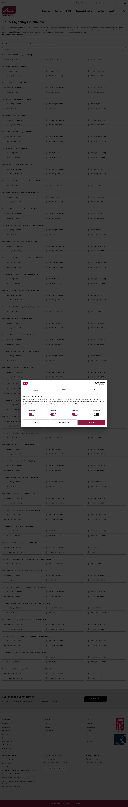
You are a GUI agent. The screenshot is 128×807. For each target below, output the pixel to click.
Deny (36, 422)
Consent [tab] (35, 390)
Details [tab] (64, 390)
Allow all (92, 422)
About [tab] (93, 390)
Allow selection (64, 422)
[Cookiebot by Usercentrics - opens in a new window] (96, 383)
